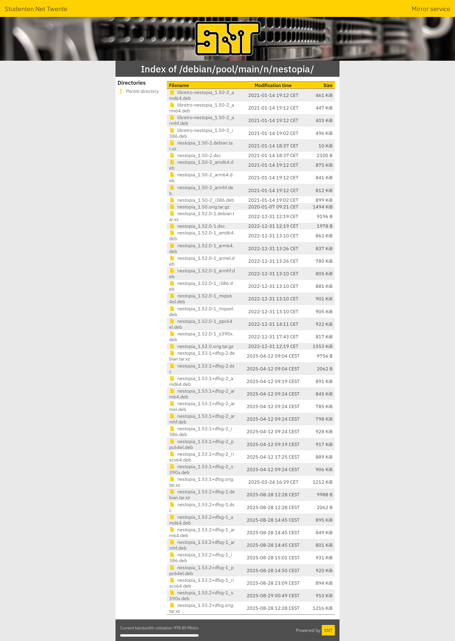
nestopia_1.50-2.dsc (195, 155)
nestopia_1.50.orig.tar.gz (199, 207)
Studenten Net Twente (36, 8)
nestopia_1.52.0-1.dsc (197, 226)
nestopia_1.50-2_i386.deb (201, 200)
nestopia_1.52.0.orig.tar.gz (201, 346)
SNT (328, 630)
